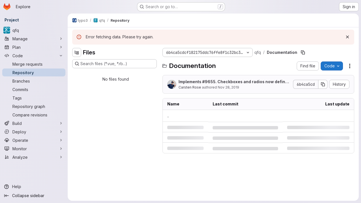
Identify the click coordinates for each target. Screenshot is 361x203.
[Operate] (33, 140)
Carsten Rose (190, 87)
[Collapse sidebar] (33, 196)
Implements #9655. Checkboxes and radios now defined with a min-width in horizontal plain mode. (234, 82)
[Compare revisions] (33, 115)
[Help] (33, 187)
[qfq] (33, 30)
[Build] (33, 123)
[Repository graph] (33, 106)
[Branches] (33, 81)
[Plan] (33, 47)
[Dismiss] (347, 37)
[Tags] (33, 98)
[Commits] (33, 89)
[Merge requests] (33, 64)
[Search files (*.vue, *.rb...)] (114, 63)
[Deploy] (33, 132)
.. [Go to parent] (168, 115)
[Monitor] (33, 149)
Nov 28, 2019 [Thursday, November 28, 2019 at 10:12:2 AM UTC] (228, 87)
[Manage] (33, 39)
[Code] (33, 55)
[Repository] (33, 72)
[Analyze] (33, 157)
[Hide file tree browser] (76, 52)
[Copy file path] (302, 52)
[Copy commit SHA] (322, 84)
